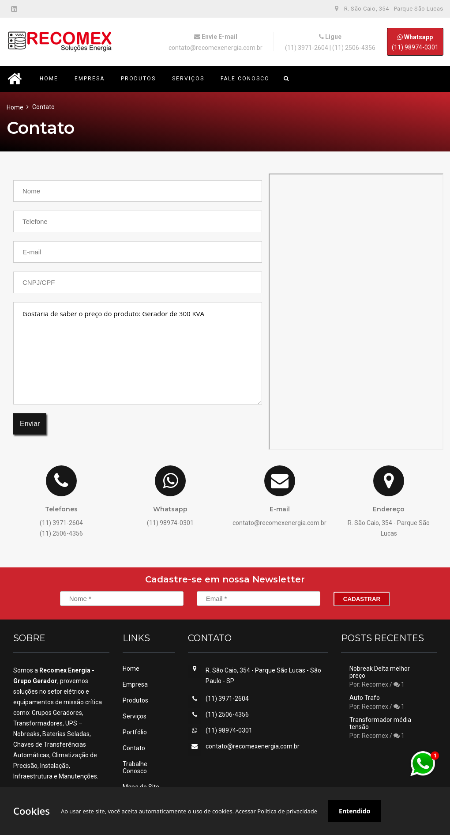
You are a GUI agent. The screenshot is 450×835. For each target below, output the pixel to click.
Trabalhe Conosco (135, 767)
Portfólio (135, 732)
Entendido (354, 811)
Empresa (135, 684)
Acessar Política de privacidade (276, 811)
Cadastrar (361, 599)
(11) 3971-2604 (306, 47)
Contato (134, 748)
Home (15, 107)
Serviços (134, 716)
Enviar (30, 423)
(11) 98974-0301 (415, 42)
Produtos (135, 700)
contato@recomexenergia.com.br (215, 47)
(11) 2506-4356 (353, 47)
